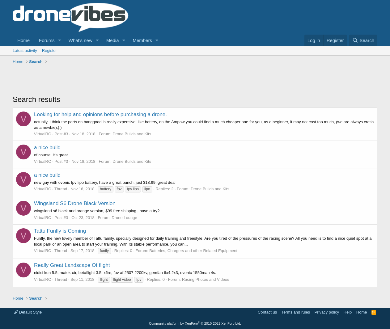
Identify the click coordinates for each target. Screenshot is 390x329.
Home (23, 40)
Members (142, 40)
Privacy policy (327, 312)
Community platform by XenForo (195, 323)
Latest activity (25, 50)
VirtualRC (42, 134)
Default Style (28, 312)
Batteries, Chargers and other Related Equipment (193, 250)
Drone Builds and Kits (131, 134)
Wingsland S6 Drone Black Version (75, 203)
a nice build (47, 147)
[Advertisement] (125, 80)
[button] (59, 40)
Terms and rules (296, 312)
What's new (80, 40)
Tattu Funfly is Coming (60, 231)
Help (348, 312)
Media (112, 40)
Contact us (267, 312)
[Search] (363, 40)
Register (49, 50)
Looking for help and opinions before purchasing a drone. (100, 114)
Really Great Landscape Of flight (72, 265)
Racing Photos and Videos (205, 279)
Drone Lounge (124, 217)
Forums (47, 40)
